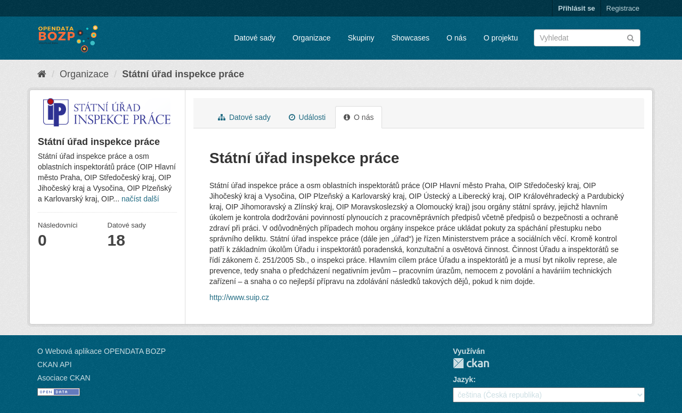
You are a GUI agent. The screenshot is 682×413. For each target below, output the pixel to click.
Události (307, 117)
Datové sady (254, 38)
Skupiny (361, 38)
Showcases (410, 38)
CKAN (471, 363)
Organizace (312, 38)
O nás (456, 38)
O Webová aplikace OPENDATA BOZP (101, 351)
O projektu (500, 38)
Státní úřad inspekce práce (183, 74)
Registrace (622, 8)
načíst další (140, 199)
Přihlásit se (576, 8)
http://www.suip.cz (239, 297)
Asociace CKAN (64, 378)
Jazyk (463, 379)
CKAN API (54, 364)
